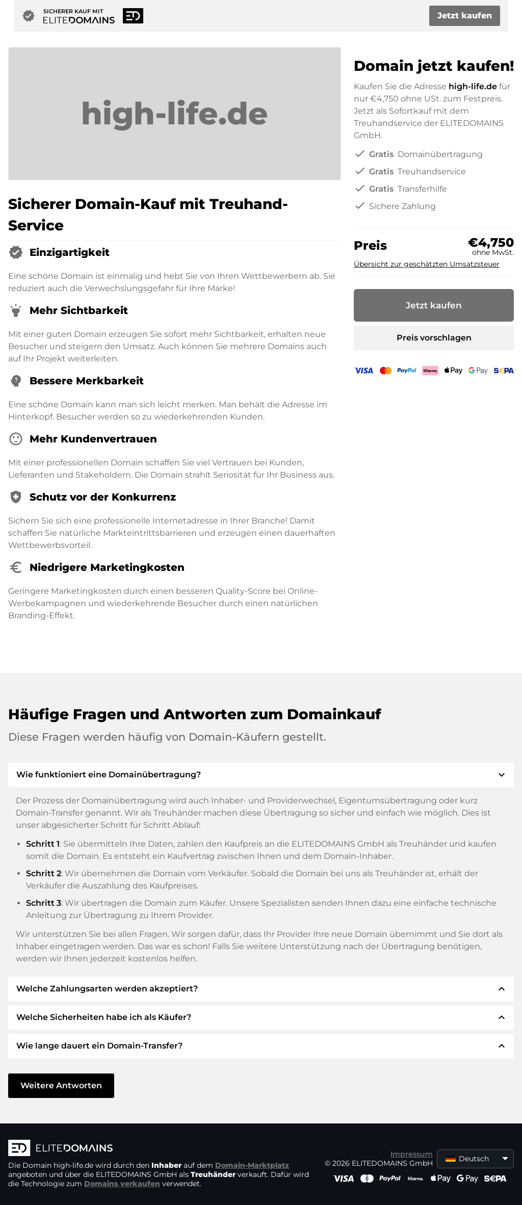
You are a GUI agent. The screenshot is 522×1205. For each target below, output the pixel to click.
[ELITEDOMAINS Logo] (161, 1149)
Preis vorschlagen (434, 338)
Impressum (411, 1154)
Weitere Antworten (61, 1085)
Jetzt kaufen (464, 15)
